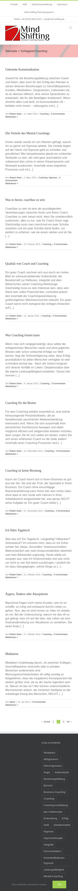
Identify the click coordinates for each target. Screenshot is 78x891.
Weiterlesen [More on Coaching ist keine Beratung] (10, 514)
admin (12, 702)
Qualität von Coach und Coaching (26, 263)
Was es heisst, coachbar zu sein (25, 200)
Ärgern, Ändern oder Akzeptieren (26, 594)
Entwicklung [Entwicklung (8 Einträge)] (50, 818)
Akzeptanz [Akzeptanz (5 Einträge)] (49, 752)
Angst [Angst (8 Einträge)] (47, 772)
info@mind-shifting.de (54, 19)
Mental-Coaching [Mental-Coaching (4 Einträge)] (53, 876)
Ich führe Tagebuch (17, 530)
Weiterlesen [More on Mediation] (10, 705)
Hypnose (53, 177)
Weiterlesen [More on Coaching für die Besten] (10, 454)
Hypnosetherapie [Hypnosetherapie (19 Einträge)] (53, 838)
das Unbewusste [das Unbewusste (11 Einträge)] (53, 811)
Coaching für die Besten (20, 403)
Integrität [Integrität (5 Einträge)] (49, 844)
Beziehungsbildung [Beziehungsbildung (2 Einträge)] (54, 778)
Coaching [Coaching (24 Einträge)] (49, 798)
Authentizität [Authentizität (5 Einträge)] (62, 772)
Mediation (11, 654)
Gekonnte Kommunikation (22, 69)
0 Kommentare (58, 114)
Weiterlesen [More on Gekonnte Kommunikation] (10, 117)
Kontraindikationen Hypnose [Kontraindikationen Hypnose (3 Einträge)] (54, 860)
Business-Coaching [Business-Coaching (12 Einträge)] (54, 792)
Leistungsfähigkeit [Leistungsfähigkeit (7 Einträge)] (54, 869)
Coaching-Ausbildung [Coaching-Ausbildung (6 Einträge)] (56, 805)
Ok (59, 884)
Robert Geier (16, 114)
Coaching (44, 114)
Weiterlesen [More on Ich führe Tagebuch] (10, 577)
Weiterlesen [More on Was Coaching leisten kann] (10, 386)
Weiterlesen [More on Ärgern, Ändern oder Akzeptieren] (10, 637)
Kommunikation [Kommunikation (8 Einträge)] (52, 851)
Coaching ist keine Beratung (23, 470)
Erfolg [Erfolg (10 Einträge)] (65, 818)
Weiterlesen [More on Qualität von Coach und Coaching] (10, 318)
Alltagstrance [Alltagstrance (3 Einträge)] (51, 759)
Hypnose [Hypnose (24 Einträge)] (49, 831)
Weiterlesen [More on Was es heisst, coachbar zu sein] (10, 247)
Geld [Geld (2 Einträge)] (46, 825)
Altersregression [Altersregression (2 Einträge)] (53, 765)
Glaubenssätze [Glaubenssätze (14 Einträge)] (62, 825)
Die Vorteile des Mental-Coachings (27, 133)
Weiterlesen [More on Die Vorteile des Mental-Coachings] (10, 183)
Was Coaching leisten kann (22, 335)
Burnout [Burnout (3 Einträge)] (48, 785)
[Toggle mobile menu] (71, 27)
